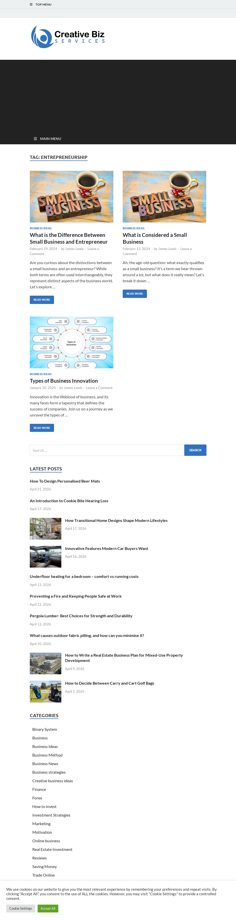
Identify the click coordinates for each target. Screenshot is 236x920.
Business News (45, 763)
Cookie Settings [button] (20, 908)
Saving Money (44, 866)
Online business (46, 840)
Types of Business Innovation (64, 380)
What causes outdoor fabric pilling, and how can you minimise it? (87, 635)
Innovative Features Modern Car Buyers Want (106, 548)
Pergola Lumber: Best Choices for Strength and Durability (81, 615)
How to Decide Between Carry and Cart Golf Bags (109, 683)
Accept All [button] (48, 908)
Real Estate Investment (52, 849)
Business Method (47, 754)
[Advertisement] (118, 95)
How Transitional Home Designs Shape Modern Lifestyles (116, 520)
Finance (39, 789)
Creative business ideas (52, 780)
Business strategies (49, 772)
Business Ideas (40, 228)
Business (40, 737)
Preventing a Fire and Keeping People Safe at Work (76, 596)
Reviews (39, 857)
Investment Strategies (51, 815)
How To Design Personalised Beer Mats (65, 481)
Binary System (44, 729)
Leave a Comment (99, 388)
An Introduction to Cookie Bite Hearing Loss (69, 500)
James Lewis (74, 249)
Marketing (41, 823)
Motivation (42, 832)
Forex (37, 797)
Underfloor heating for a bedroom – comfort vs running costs (84, 576)
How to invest (44, 806)
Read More (40, 298)
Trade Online (43, 875)
